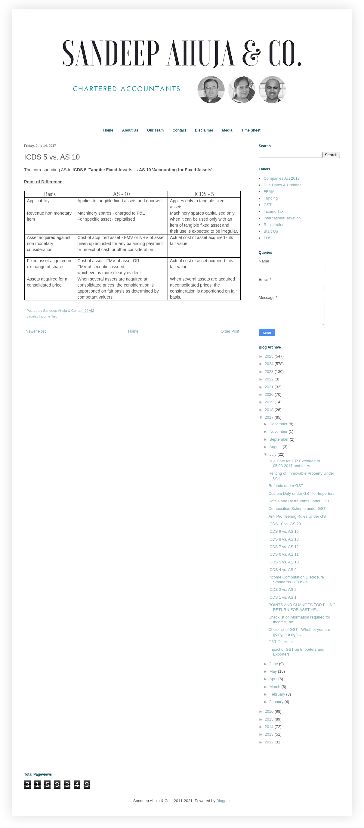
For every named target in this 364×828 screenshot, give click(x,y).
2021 (270, 387)
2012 (270, 742)
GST (268, 205)
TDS (267, 238)
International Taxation (282, 218)
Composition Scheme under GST (297, 508)
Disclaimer (204, 130)
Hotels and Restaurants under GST (298, 501)
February (278, 694)
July (274, 454)
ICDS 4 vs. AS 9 (282, 569)
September (280, 439)
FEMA (269, 191)
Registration (274, 224)
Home (108, 130)
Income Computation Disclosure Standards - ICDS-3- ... (296, 579)
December (279, 424)
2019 (270, 402)
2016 (270, 711)
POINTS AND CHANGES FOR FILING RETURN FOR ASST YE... (301, 607)
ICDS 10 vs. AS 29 (284, 524)
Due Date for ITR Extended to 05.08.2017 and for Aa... (294, 463)
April (274, 679)
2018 (270, 410)
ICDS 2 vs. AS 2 (282, 589)
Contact (179, 130)
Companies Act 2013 (282, 178)
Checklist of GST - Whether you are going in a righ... (299, 632)
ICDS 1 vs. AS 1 (282, 597)
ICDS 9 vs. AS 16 (283, 531)
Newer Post (36, 331)
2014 (270, 726)
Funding (271, 198)
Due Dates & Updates (282, 185)
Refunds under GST (285, 485)
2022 (270, 379)
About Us (130, 130)
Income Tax (48, 316)
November (279, 431)
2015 (270, 719)
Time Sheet (251, 130)
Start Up (271, 231)
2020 (270, 394)
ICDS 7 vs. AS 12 (283, 546)
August (276, 447)
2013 (270, 734)
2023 (270, 371)
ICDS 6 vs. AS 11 (283, 554)
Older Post (230, 331)
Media (227, 130)
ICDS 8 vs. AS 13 (283, 539)
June (274, 664)
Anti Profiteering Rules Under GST (298, 516)
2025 (270, 356)
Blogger (223, 801)
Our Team (155, 130)
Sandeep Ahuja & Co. (60, 310)
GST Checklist (280, 642)
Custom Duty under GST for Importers (301, 493)
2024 (270, 363)
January (277, 701)
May (274, 671)
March (276, 686)
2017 (270, 417)
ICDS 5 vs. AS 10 (283, 562)
